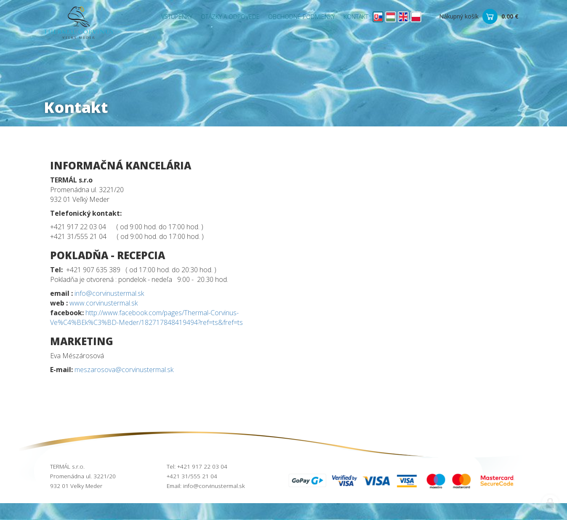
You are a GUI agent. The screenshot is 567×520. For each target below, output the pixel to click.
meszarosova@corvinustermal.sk (124, 369)
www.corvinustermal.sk (103, 303)
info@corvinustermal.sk (109, 293)
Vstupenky (176, 17)
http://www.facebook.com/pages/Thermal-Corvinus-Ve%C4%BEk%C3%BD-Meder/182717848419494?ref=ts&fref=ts (146, 317)
